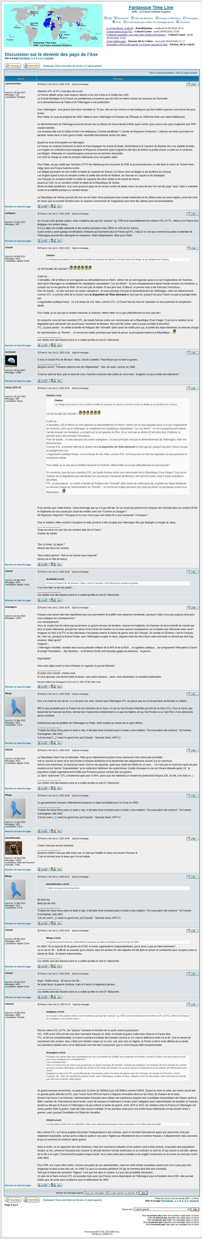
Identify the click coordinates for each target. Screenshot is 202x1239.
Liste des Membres (142, 18)
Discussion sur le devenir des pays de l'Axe (51, 54)
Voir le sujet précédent (161, 73)
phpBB (96, 1232)
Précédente (24, 58)
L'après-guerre (94, 66)
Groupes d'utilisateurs (168, 18)
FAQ (108, 18)
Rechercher (121, 18)
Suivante (49, 58)
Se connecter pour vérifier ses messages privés (148, 22)
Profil (117, 22)
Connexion (183, 22)
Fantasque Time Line (151, 7)
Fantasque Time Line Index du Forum (63, 66)
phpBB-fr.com (107, 1234)
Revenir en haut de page (18, 206)
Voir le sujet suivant (186, 73)
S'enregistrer (191, 18)
